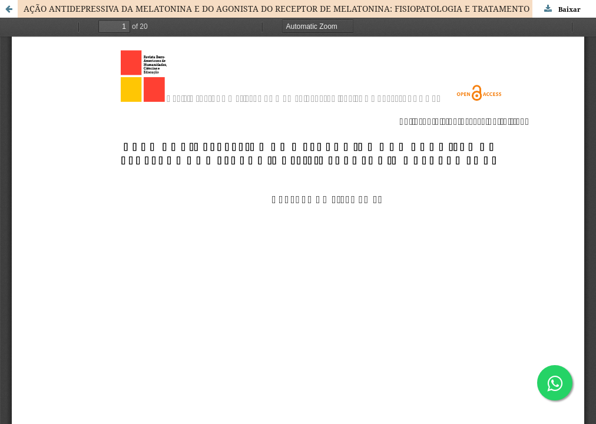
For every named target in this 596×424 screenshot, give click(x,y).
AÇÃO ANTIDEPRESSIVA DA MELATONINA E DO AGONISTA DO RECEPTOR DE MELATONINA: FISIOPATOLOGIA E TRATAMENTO (276, 8)
